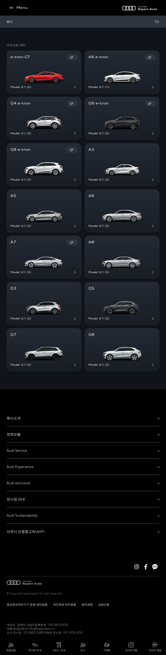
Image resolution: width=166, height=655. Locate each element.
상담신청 (103, 604)
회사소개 (83, 418)
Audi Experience (83, 466)
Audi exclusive (83, 483)
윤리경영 (87, 604)
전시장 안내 (83, 499)
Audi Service (83, 450)
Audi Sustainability (83, 515)
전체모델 (83, 434)
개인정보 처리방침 (64, 604)
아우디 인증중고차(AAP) (83, 531)
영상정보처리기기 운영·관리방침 (27, 604)
